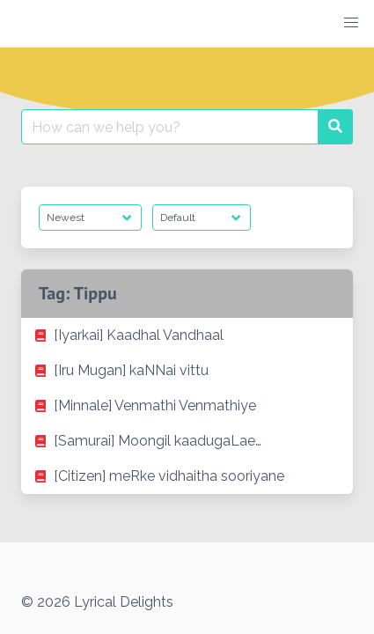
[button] (351, 23)
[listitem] (187, 335)
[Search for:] (170, 126)
